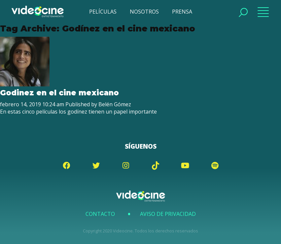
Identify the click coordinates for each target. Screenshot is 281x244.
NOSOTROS (144, 11)
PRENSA (182, 11)
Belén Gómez (114, 104)
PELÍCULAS (103, 11)
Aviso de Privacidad (168, 214)
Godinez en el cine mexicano (59, 92)
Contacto (100, 214)
